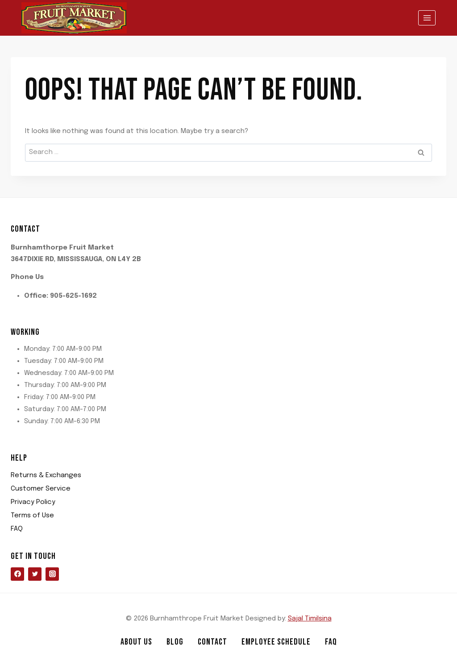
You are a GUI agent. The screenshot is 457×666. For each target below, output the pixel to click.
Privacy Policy (33, 502)
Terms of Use (32, 515)
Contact (212, 642)
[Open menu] (427, 17)
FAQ (17, 529)
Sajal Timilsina (310, 618)
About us (136, 642)
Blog (174, 642)
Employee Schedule (276, 642)
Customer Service (41, 488)
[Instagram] (52, 574)
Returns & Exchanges (46, 475)
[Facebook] (17, 574)
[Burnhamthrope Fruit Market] (74, 17)
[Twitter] (35, 574)
